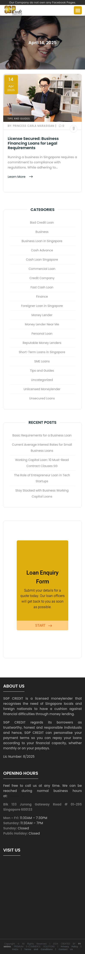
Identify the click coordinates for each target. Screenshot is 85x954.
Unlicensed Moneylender (42, 389)
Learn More (17, 176)
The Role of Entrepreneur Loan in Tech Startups (42, 478)
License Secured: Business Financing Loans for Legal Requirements (33, 143)
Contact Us (66, 949)
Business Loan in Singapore (42, 241)
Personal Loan (42, 333)
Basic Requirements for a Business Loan (42, 435)
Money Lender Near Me (42, 324)
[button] (78, 10)
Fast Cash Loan (41, 287)
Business (42, 232)
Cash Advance (42, 250)
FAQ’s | (18, 949)
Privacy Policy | (71, 946)
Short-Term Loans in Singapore (42, 352)
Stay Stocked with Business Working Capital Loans (41, 493)
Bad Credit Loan (42, 222)
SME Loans (42, 361)
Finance (42, 296)
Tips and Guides (19, 118)
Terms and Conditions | (41, 949)
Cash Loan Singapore (42, 259)
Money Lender (42, 315)
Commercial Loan (42, 269)
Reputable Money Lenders (42, 343)
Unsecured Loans (42, 398)
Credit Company (41, 278)
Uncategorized (42, 380)
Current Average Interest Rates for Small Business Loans (42, 447)
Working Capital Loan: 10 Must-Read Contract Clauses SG (42, 463)
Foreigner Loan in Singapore (42, 306)
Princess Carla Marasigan (31, 126)
